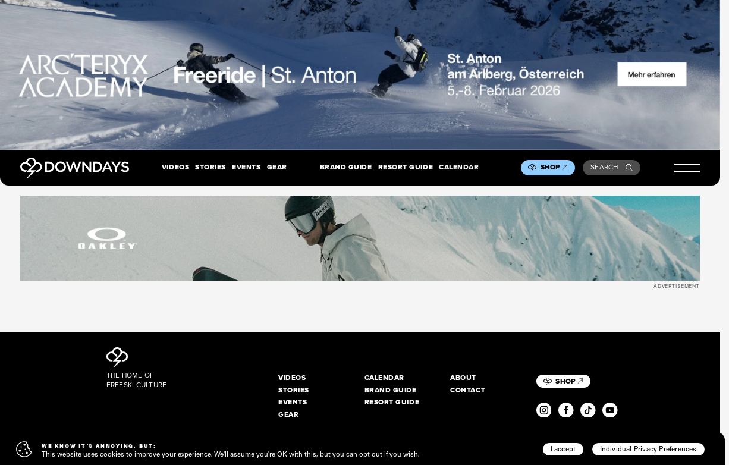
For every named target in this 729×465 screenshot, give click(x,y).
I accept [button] (563, 448)
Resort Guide (405, 167)
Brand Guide (346, 167)
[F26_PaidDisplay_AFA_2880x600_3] (360, 75)
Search (611, 167)
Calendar (459, 167)
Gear (277, 167)
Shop (554, 167)
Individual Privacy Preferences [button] (648, 448)
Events (246, 167)
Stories (210, 167)
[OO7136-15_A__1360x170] (360, 238)
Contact (467, 390)
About (463, 377)
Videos (175, 167)
